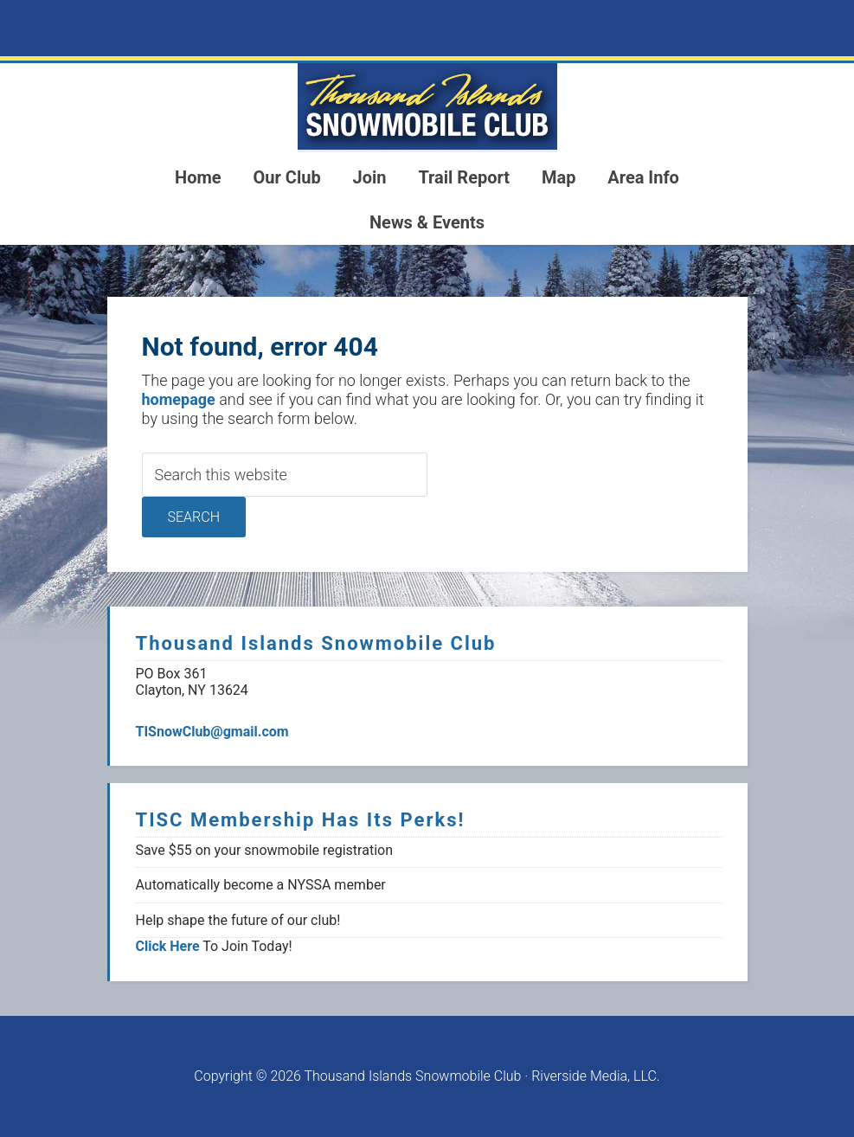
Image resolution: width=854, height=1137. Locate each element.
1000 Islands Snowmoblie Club (427, 106)
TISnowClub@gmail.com (212, 731)
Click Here (168, 946)
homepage (178, 399)
